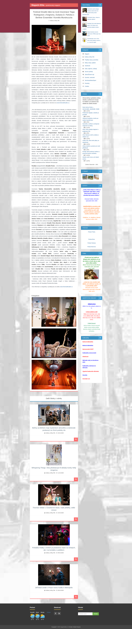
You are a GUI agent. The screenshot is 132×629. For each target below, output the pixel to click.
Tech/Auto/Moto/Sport (90, 80)
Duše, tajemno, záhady (91, 68)
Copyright (53, 627)
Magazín (87, 54)
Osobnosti (87, 65)
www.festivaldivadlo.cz (63, 102)
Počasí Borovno (91, 246)
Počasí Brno (91, 239)
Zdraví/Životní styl (89, 74)
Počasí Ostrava (92, 243)
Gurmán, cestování (90, 77)
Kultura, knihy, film (54, 20)
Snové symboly (89, 71)
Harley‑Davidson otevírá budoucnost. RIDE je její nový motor (93, 33)
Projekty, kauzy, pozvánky (91, 59)
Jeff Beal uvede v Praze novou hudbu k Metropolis (54, 588)
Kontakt (70, 627)
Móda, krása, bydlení (90, 62)
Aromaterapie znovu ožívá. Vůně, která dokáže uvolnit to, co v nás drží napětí (94, 40)
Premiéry (87, 83)
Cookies (87, 86)
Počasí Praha (91, 232)
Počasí (49, 612)
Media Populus (77, 627)
